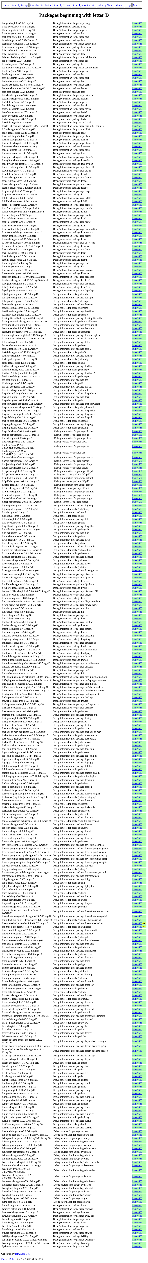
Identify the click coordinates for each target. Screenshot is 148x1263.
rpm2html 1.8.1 (23, 1253)
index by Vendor (62, 5)
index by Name (105, 5)
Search (136, 5)
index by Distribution (41, 5)
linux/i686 (137, 23)
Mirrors (119, 5)
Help (128, 5)
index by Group (19, 5)
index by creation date (84, 5)
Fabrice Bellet (8, 1259)
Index (6, 5)
